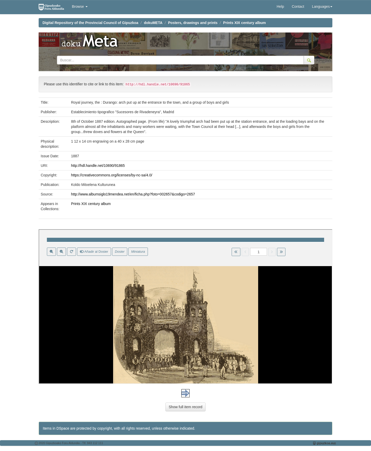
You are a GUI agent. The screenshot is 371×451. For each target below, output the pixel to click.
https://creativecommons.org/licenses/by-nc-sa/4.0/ (111, 175)
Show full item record (186, 407)
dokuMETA (153, 23)
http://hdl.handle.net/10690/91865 (98, 165)
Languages (322, 6)
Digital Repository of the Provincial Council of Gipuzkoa (90, 23)
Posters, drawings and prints (192, 23)
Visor (185, 306)
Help (280, 6)
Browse (80, 6)
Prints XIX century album (244, 23)
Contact (298, 6)
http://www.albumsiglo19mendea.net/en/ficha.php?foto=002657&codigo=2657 (133, 194)
